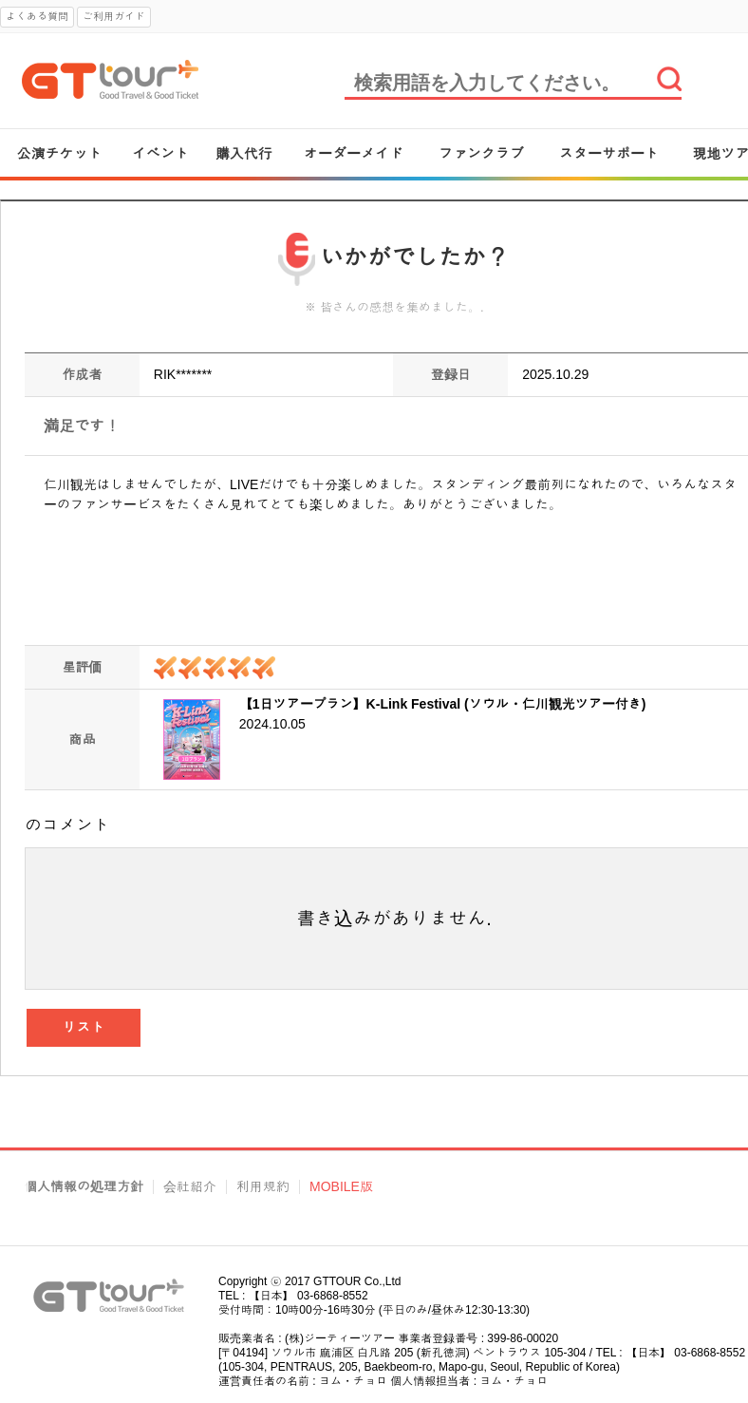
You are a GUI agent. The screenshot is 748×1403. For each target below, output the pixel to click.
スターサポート (609, 153)
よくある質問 (37, 16)
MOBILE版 (341, 1187)
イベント (160, 153)
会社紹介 (189, 1187)
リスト (84, 1027)
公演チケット (60, 153)
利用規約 (263, 1187)
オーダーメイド (353, 153)
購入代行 (243, 153)
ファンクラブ (481, 153)
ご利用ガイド (114, 16)
